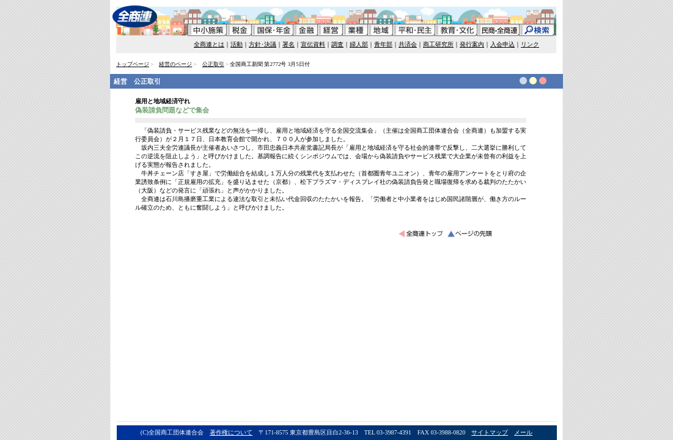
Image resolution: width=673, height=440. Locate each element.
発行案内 (472, 44)
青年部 (383, 44)
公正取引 (213, 64)
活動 (236, 44)
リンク (530, 44)
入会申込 (502, 44)
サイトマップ (489, 432)
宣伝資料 (313, 44)
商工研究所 (438, 44)
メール (523, 432)
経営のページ (175, 64)
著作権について (231, 432)
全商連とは (209, 44)
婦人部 (359, 44)
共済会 (408, 44)
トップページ (132, 64)
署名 (288, 44)
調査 (337, 44)
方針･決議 (262, 44)
